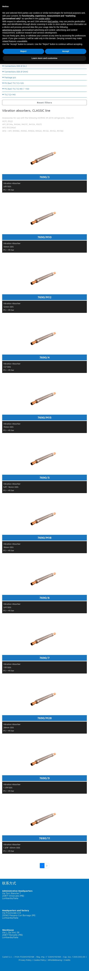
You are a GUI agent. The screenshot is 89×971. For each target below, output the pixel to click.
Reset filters (44, 102)
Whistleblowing (55, 960)
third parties (53, 21)
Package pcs (9, 77)
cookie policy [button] (44, 18)
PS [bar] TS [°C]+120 (13, 83)
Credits (67, 960)
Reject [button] (23, 51)
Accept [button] (65, 51)
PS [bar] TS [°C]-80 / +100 (15, 88)
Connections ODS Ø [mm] (15, 71)
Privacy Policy (25, 960)
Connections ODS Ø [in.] (14, 66)
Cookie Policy (40, 960)
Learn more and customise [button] (44, 58)
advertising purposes (11, 30)
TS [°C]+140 (8, 94)
